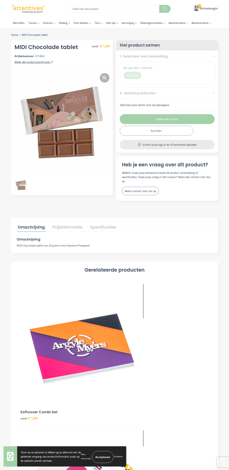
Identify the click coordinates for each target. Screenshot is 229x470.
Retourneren (126, 394)
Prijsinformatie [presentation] (64, 226)
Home (14, 34)
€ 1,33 (29, 335)
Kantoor (48, 22)
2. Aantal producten (138, 93)
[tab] (30, 226)
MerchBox (19, 22)
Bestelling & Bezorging (132, 383)
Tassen (32, 22)
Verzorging (128, 22)
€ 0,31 (77, 340)
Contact (123, 378)
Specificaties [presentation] (97, 226)
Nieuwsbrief (75, 383)
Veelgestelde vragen (79, 388)
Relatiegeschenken (151, 22)
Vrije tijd (110, 22)
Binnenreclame (199, 22)
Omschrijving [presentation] (30, 226)
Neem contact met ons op (140, 191)
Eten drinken (81, 22)
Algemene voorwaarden (184, 378)
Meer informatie (86, 456)
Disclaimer (176, 394)
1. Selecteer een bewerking (144, 56)
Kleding (63, 22)
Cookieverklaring (179, 383)
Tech (97, 22)
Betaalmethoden (129, 388)
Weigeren (118, 457)
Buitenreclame (177, 22)
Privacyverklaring (180, 388)
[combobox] (114, 9)
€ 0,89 (175, 340)
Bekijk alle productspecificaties (34, 62)
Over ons (73, 378)
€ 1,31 (126, 340)
